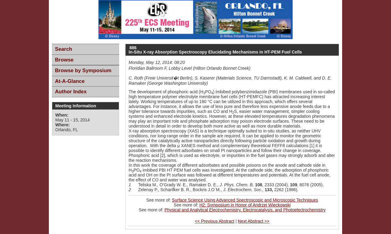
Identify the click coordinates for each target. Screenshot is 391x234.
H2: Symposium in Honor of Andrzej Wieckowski (245, 204)
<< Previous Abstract (214, 221)
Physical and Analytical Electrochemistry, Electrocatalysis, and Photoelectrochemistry (244, 209)
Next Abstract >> (254, 221)
